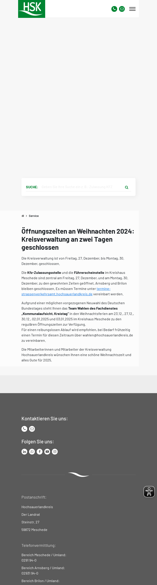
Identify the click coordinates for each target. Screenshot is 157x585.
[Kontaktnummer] (114, 9)
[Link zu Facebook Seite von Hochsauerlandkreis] (39, 452)
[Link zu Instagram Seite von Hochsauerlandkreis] (55, 452)
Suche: (32, 187)
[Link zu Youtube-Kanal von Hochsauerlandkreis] (47, 452)
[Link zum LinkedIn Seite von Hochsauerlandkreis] (24, 452)
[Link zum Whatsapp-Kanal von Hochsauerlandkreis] (32, 452)
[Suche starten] (126, 186)
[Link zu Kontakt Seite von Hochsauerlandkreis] (122, 9)
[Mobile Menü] (132, 9)
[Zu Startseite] (22, 216)
